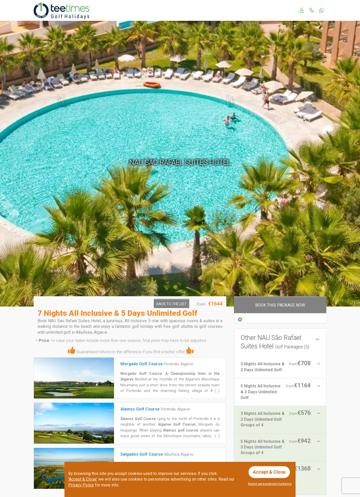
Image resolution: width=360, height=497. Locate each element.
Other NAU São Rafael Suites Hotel (275, 342)
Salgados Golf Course (141, 454)
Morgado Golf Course (141, 363)
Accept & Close (269, 472)
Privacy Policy (81, 485)
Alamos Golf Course (140, 409)
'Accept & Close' (82, 479)
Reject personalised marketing (270, 484)
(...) (217, 391)
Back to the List (171, 304)
